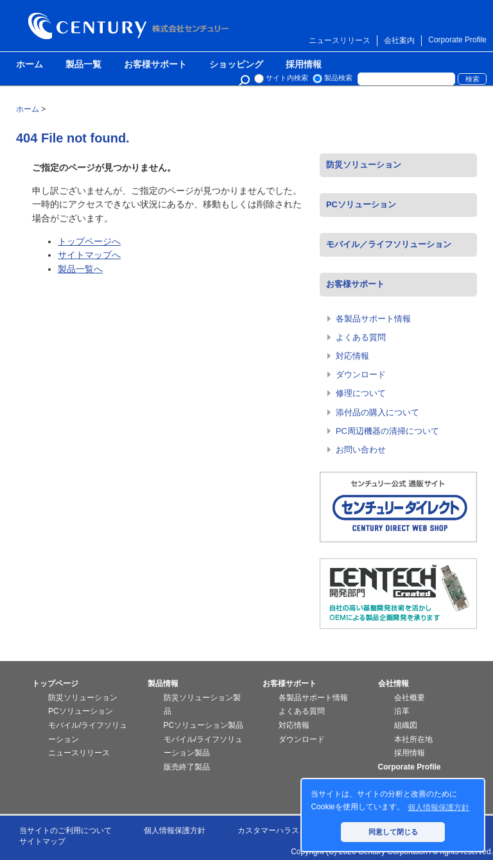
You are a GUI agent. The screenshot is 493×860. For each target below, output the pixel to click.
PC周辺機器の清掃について (387, 431)
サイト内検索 (287, 78)
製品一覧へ (80, 269)
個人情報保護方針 (174, 830)
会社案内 (399, 40)
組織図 (405, 725)
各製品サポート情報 (373, 318)
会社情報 (393, 683)
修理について (361, 393)
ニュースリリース (339, 40)
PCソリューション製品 (204, 725)
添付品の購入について (377, 412)
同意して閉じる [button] (393, 832)
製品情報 (163, 683)
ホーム (29, 64)
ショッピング (236, 64)
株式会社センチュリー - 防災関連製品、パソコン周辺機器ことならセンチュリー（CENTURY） (131, 26)
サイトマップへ (89, 255)
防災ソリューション (363, 164)
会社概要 (409, 697)
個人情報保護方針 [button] (438, 807)
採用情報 (304, 64)
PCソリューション (361, 204)
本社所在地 (413, 739)
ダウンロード (361, 374)
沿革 (402, 711)
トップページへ (89, 241)
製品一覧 (83, 64)
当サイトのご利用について (65, 830)
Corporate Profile (457, 39)
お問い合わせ (361, 449)
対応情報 (352, 356)
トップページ (55, 683)
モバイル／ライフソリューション (388, 244)
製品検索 (338, 78)
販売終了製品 (187, 766)
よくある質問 (361, 337)
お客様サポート (155, 64)
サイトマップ (42, 841)
